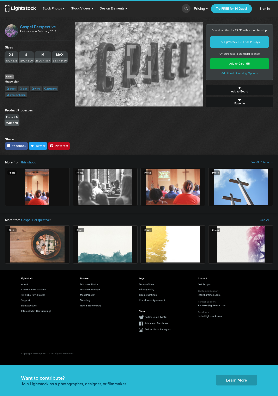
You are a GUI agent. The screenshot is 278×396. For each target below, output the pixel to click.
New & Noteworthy (90, 305)
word (36, 88)
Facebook (16, 145)
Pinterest (59, 145)
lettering (50, 88)
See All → (266, 220)
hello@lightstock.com (210, 316)
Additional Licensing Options (239, 73)
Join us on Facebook (156, 323)
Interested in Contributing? (36, 311)
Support (25, 300)
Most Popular (87, 295)
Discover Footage (90, 289)
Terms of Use (146, 284)
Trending (85, 300)
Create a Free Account (33, 289)
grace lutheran (16, 95)
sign (24, 88)
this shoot (28, 162)
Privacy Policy (146, 289)
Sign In (265, 8)
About (24, 284)
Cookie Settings (148, 295)
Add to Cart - (239, 63)
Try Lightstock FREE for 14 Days (239, 42)
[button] (54, 8)
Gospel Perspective (38, 27)
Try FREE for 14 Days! (231, 8)
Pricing (201, 8)
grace (11, 88)
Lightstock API (29, 305)
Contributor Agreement (152, 300)
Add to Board (239, 89)
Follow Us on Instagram (158, 329)
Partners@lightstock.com (211, 305)
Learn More (236, 380)
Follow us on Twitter (156, 317)
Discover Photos (89, 284)
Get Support (205, 284)
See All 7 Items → (261, 162)
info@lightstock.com (209, 295)
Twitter (38, 145)
